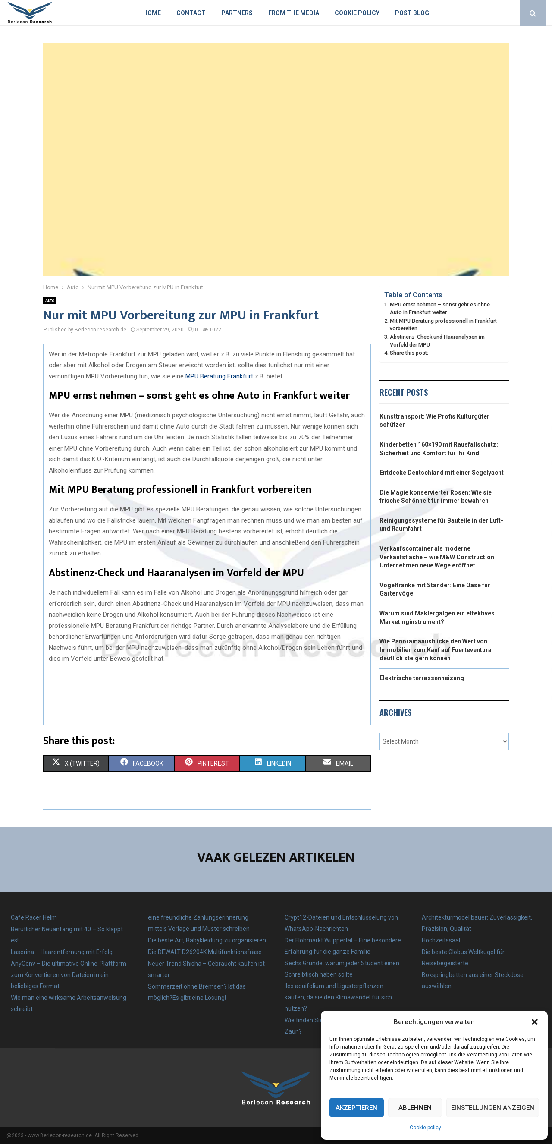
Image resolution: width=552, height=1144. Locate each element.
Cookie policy (425, 1128)
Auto (49, 300)
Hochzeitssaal (441, 940)
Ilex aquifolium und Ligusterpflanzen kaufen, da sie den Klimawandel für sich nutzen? (338, 997)
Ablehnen (415, 1108)
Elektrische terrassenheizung (422, 677)
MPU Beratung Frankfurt (219, 376)
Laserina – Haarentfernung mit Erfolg (62, 952)
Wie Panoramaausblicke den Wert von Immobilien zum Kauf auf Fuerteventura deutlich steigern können (436, 650)
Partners (237, 12)
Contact (191, 12)
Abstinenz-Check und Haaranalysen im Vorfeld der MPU (437, 341)
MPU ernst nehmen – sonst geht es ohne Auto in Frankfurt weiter (440, 308)
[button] (534, 1022)
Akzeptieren (356, 1108)
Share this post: (409, 353)
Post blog (412, 12)
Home (152, 12)
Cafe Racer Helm (34, 917)
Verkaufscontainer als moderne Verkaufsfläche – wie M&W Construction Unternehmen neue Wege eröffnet (437, 557)
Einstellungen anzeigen (492, 1108)
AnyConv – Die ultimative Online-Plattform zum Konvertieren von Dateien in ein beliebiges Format (68, 975)
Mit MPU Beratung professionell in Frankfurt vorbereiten (443, 325)
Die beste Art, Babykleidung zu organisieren (207, 940)
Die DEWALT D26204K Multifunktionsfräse (205, 952)
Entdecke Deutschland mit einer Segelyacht (442, 472)
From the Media (293, 12)
